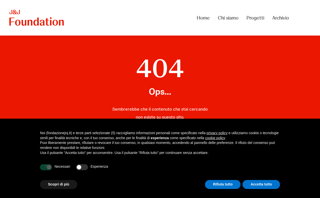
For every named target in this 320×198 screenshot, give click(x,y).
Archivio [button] (280, 18)
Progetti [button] (255, 18)
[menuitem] (205, 18)
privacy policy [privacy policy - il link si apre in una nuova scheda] (217, 133)
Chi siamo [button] (228, 18)
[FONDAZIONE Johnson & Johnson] (36, 18)
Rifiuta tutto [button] (223, 184)
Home (203, 18)
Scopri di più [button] (58, 184)
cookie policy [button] (215, 138)
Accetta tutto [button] (261, 184)
